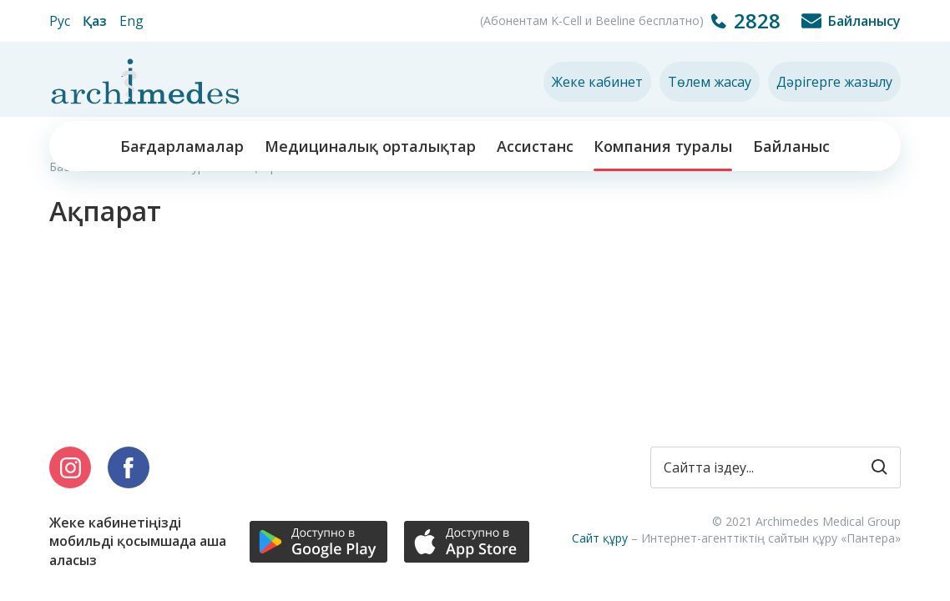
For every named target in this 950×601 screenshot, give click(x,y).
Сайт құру (600, 538)
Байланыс (791, 146)
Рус (59, 21)
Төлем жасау (709, 82)
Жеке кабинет (597, 82)
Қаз (95, 21)
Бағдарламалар (182, 146)
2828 (757, 20)
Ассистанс (535, 146)
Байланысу (864, 21)
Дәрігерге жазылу (834, 82)
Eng (131, 21)
